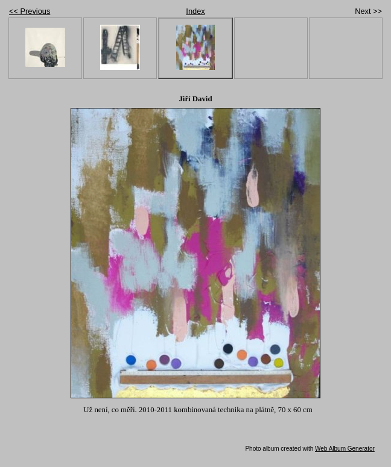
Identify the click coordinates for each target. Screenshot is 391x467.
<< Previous (29, 11)
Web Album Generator (345, 448)
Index (195, 11)
